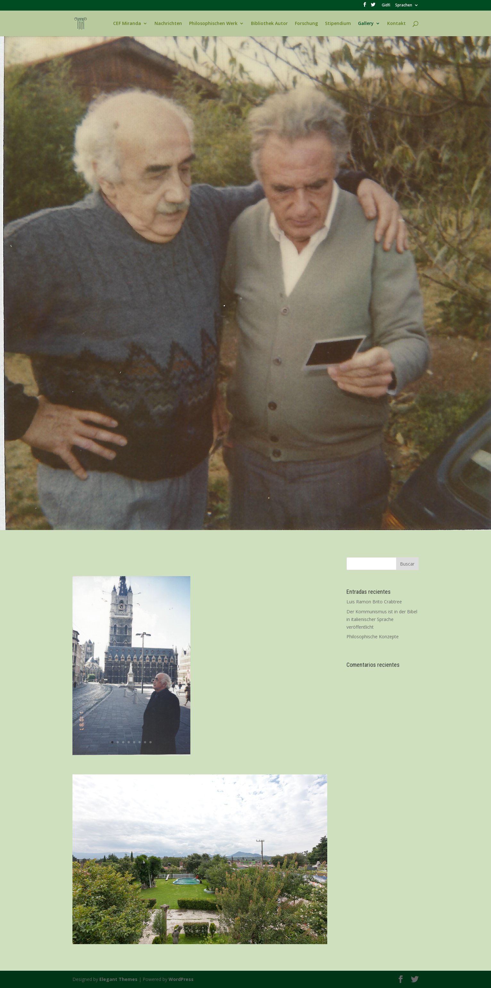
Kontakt (396, 23)
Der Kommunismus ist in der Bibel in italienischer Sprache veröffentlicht (381, 619)
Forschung (306, 23)
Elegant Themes (118, 979)
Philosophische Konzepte (372, 636)
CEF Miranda (127, 23)
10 (224, 931)
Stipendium (338, 23)
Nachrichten (168, 23)
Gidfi (386, 5)
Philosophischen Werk (213, 23)
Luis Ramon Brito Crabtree (374, 602)
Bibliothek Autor (269, 23)
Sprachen (403, 5)
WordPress (181, 979)
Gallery (366, 23)
